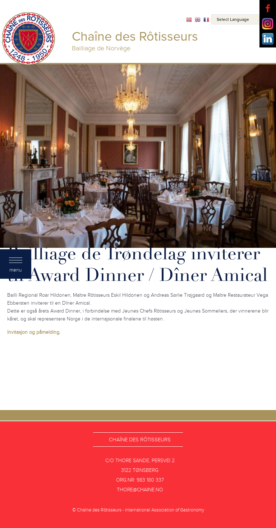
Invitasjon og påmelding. (33, 332)
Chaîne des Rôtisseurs (140, 439)
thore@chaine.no (140, 490)
